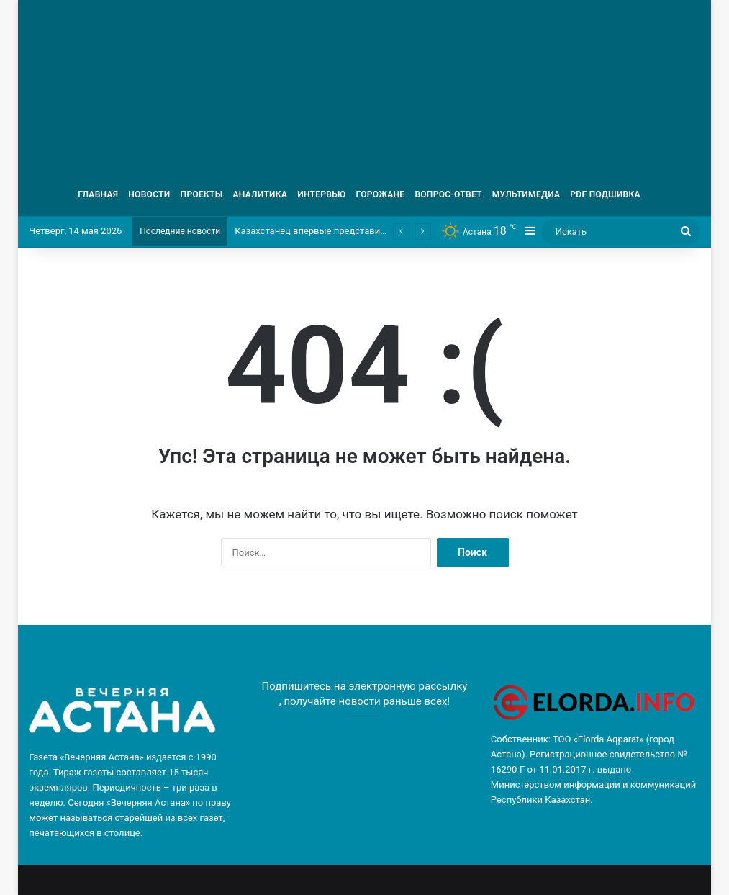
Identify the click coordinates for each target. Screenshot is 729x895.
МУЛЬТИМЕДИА (526, 194)
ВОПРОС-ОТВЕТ (448, 194)
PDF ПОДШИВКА (605, 194)
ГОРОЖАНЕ (380, 194)
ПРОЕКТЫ (202, 194)
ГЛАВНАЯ (98, 194)
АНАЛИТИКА (259, 194)
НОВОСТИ (149, 194)
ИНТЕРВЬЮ (321, 194)
